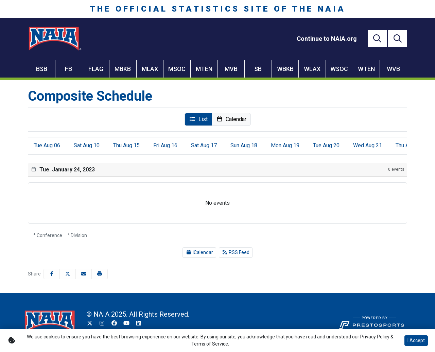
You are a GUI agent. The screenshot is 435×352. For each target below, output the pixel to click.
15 (126, 145)
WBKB (285, 68)
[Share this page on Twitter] (67, 274)
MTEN (204, 68)
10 (87, 145)
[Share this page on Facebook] (52, 274)
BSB (41, 68)
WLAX (312, 68)
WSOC (339, 68)
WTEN (366, 68)
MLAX (150, 68)
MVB (231, 68)
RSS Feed (236, 252)
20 (326, 145)
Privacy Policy (374, 336)
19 (285, 145)
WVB (393, 68)
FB (68, 68)
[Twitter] (89, 323)
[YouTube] (126, 323)
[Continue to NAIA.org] (326, 38)
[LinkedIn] (138, 323)
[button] (198, 119)
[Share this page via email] (83, 274)
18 (243, 145)
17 (204, 145)
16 (165, 145)
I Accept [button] (416, 340)
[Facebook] (114, 323)
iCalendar (199, 252)
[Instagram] (102, 323)
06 (47, 145)
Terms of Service (209, 344)
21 (367, 145)
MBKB (123, 68)
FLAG (95, 68)
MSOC (177, 68)
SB (258, 68)
